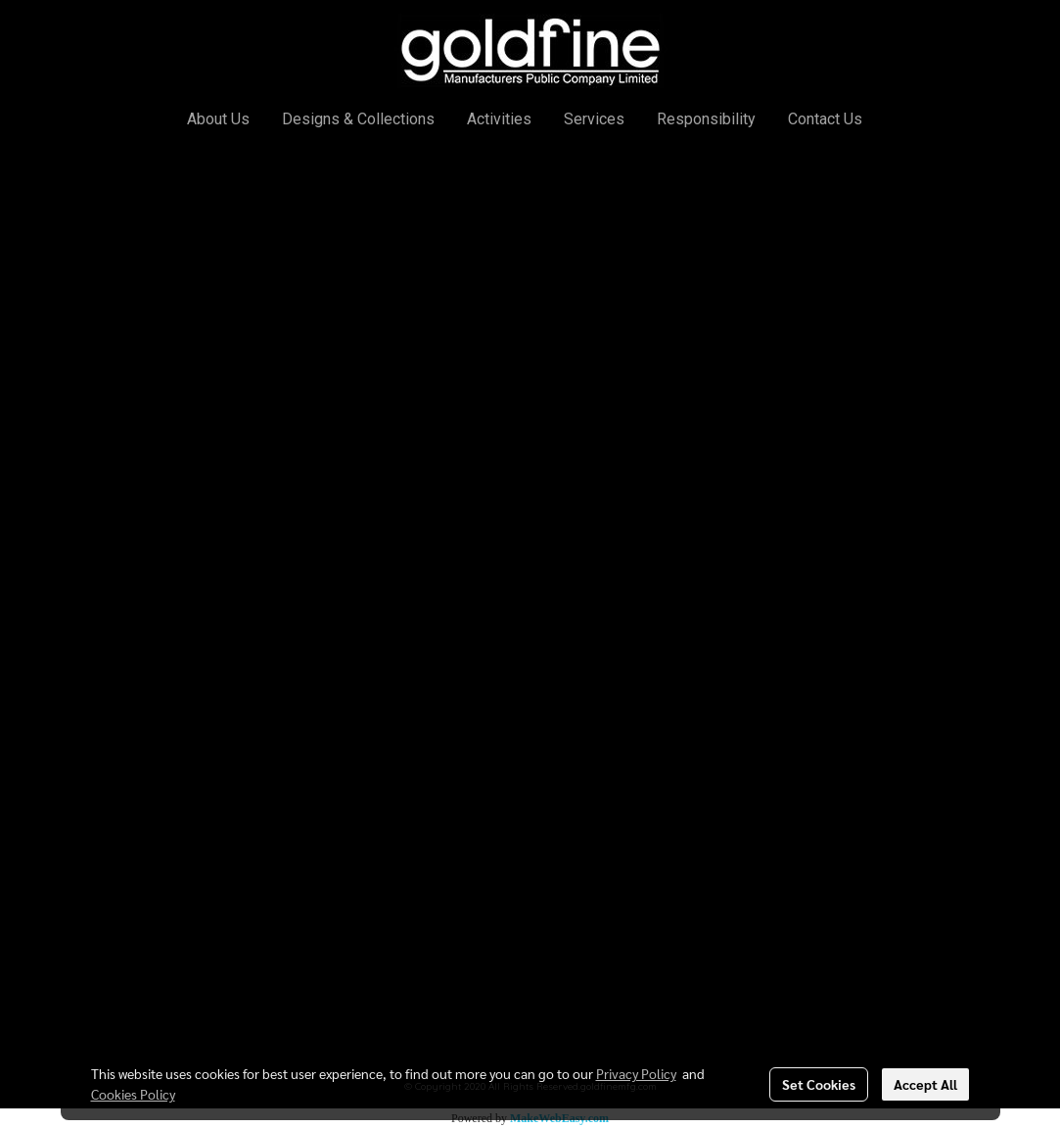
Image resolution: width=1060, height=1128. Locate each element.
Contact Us (825, 119)
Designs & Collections (358, 119)
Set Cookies (818, 1084)
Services (594, 119)
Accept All (925, 1084)
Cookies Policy (133, 1094)
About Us (218, 119)
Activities (499, 119)
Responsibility (706, 119)
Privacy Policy (636, 1073)
